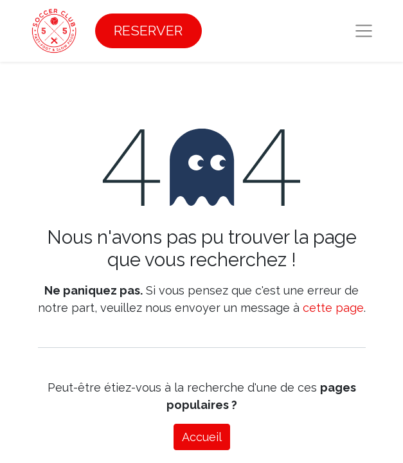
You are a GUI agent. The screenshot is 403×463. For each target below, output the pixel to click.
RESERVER (148, 31)
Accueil (202, 437)
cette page (333, 307)
